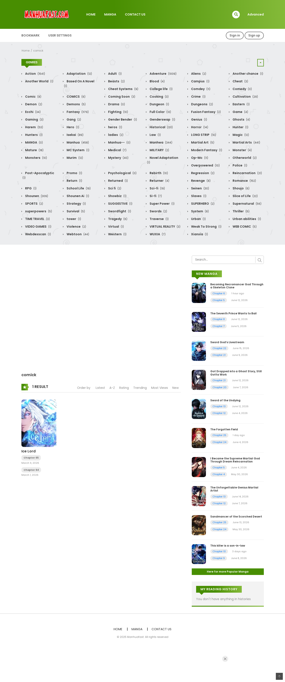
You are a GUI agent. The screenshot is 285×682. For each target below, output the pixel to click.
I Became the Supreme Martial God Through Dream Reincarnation (235, 460)
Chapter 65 (31, 457)
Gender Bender (122, 119)
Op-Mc (199, 158)
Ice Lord (28, 451)
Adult (114, 73)
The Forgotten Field (224, 429)
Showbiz (116, 196)
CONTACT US (135, 14)
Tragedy (117, 219)
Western (116, 234)
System (199, 211)
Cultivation (245, 96)
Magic (240, 135)
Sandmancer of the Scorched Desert (236, 516)
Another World (38, 81)
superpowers (38, 211)
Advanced (255, 14)
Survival (75, 211)
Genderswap (162, 119)
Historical (161, 127)
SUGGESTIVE (119, 203)
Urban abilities (246, 219)
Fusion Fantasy (205, 112)
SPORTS (33, 203)
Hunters (33, 135)
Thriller (240, 211)
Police (239, 165)
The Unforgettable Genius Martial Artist (234, 489)
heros (114, 127)
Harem (33, 127)
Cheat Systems (122, 89)
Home (25, 50)
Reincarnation (247, 173)
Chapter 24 (219, 442)
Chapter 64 (31, 470)
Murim (74, 158)
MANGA (110, 14)
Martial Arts (246, 142)
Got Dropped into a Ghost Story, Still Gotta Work (236, 372)
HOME (90, 14)
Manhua (77, 142)
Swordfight (119, 211)
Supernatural (246, 203)
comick (38, 50)
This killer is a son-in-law (227, 545)
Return (74, 180)
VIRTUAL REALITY (164, 226)
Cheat (240, 81)
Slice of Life (245, 196)
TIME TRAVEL (37, 219)
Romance (244, 180)
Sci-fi (157, 188)
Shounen (36, 196)
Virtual (115, 226)
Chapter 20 (219, 387)
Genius (198, 119)
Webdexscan (37, 234)
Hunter (240, 127)
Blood (157, 81)
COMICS (75, 96)
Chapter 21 (219, 355)
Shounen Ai (77, 196)
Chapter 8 (218, 319)
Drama (116, 104)
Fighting (117, 112)
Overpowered (205, 165)
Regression (202, 173)
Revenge (200, 180)
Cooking (159, 96)
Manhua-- (118, 142)
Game (240, 112)
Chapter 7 (218, 326)
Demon (33, 104)
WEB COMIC (244, 226)
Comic (32, 96)
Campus (199, 81)
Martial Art (202, 142)
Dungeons (201, 104)
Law (155, 135)
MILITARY (159, 150)
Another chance (247, 73)
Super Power (161, 203)
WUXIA (157, 234)
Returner (159, 180)
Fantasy (77, 112)
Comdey (200, 89)
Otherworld (244, 158)
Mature (33, 150)
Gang (73, 119)
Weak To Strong (205, 226)
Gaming (33, 119)
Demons (76, 104)
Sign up (254, 35)
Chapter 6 (218, 293)
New (175, 388)
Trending (140, 388)
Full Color (160, 112)
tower (73, 219)
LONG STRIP (203, 135)
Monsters (35, 158)
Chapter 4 (218, 474)
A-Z (112, 388)
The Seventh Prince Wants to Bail (233, 313)
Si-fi (155, 196)
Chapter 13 (219, 406)
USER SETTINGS (60, 35)
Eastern (241, 104)
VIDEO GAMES (37, 226)
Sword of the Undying (225, 400)
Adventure (162, 73)
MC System (77, 150)
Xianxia (199, 234)
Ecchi (32, 112)
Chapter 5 (218, 300)
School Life (78, 188)
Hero (72, 127)
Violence (76, 226)
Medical (116, 150)
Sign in (235, 35)
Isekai (74, 135)
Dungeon (159, 104)
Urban (198, 219)
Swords (158, 211)
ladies (115, 135)
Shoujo (240, 188)
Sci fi (114, 188)
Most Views (159, 388)
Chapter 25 (219, 435)
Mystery (117, 158)
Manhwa (160, 142)
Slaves (198, 196)
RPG (30, 188)
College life (161, 89)
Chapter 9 (218, 558)
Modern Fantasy (206, 150)
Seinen (199, 188)
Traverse (159, 219)
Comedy (242, 89)
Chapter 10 (219, 551)
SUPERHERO (202, 203)
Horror (199, 127)
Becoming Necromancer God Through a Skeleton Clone (236, 285)
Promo (74, 173)
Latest (100, 388)
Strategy (76, 203)
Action (34, 73)
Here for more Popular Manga (228, 571)
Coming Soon (121, 96)
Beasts (116, 81)
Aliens (198, 73)
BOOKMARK (30, 35)
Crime (198, 96)
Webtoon (77, 234)
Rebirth (158, 173)
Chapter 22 (219, 348)
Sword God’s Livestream (227, 342)
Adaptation (79, 73)
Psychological (121, 173)
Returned (117, 180)
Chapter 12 (219, 413)
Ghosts (241, 119)
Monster (242, 150)
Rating (124, 388)
